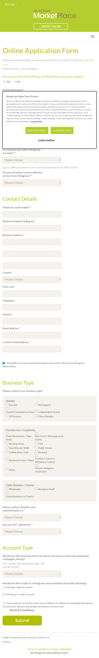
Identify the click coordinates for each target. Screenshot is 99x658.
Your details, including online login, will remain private (23, 565)
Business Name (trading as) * (19, 221)
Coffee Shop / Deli (18, 452)
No (17, 81)
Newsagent (44, 404)
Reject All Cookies (37, 130)
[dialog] (50, 120)
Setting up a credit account (20, 594)
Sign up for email (27, 637)
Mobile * (8, 314)
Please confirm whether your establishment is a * (19, 508)
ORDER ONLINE (51, 26)
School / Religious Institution (44, 470)
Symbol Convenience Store (20, 411)
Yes (7, 81)
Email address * (11, 328)
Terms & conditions (39, 649)
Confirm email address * (16, 342)
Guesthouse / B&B (19, 447)
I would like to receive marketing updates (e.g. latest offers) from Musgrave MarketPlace (44, 365)
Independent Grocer (49, 411)
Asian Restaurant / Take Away (18, 438)
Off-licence (15, 416)
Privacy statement (60, 649)
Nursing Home (16, 443)
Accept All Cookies (62, 130)
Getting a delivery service (19, 587)
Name (22, 207)
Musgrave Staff (46, 489)
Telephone (9, 300)
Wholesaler (15, 489)
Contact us (43, 637)
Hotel (12, 469)
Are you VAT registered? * (18, 524)
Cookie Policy (36, 121)
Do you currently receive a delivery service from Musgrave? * (22, 174)
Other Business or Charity (20, 496)
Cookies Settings (46, 140)
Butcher (13, 404)
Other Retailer (46, 416)
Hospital (42, 452)
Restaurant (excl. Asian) (21, 460)
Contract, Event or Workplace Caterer (45, 460)
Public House (45, 447)
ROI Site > (11, 4)
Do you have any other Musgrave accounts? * (21, 151)
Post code (8, 286)
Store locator (10, 637)
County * (8, 272)
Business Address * (13, 235)
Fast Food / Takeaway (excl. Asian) (49, 438)
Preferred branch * (13, 90)
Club (40, 443)
